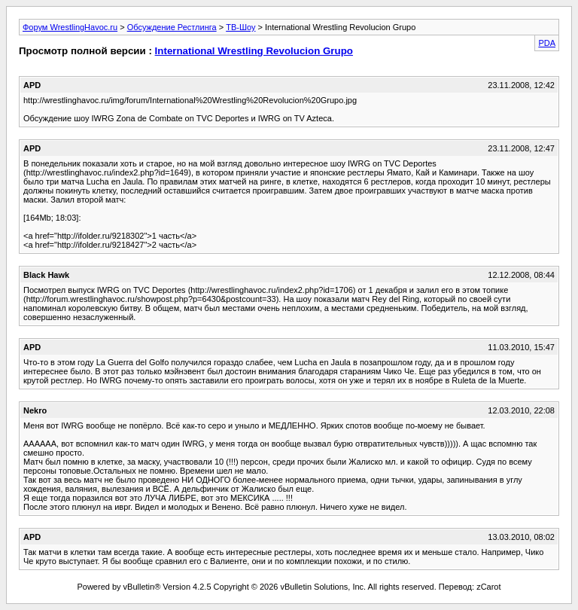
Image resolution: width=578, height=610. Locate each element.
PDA (546, 42)
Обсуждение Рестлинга (172, 27)
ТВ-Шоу (240, 27)
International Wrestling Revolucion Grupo (254, 50)
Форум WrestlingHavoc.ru (70, 27)
